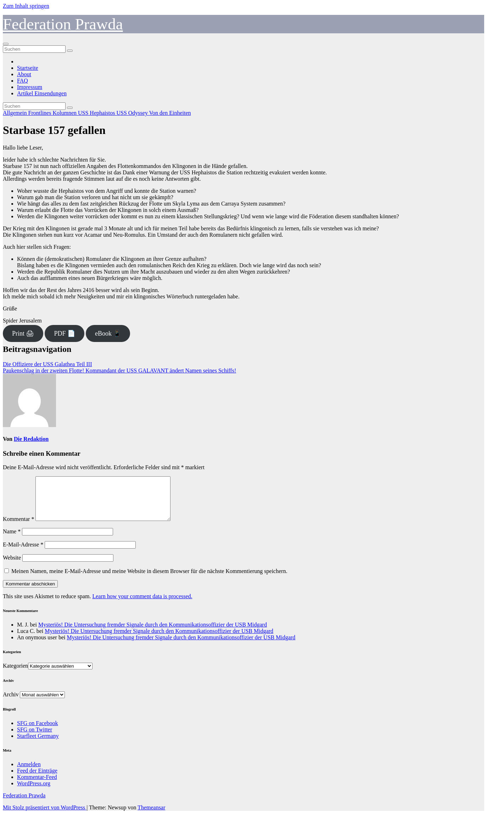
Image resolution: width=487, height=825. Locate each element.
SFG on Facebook (37, 732)
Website (12, 566)
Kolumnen (65, 113)
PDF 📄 (64, 333)
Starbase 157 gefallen (54, 130)
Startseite (27, 68)
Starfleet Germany (38, 744)
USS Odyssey (132, 113)
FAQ (22, 81)
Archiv (10, 703)
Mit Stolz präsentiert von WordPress (44, 816)
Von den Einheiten (170, 113)
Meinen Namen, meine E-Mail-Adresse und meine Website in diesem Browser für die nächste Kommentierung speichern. (149, 580)
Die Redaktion (31, 439)
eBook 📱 (108, 333)
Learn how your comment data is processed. (142, 605)
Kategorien (15, 674)
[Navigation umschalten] (6, 44)
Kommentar (18, 527)
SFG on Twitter (34, 738)
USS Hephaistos (97, 113)
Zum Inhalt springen (26, 6)
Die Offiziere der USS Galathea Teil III (47, 364)
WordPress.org (33, 792)
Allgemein (15, 113)
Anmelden (29, 773)
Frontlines (40, 113)
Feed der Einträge (37, 779)
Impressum (29, 87)
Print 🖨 (23, 333)
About (24, 74)
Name (12, 540)
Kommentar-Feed (37, 785)
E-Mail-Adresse (23, 553)
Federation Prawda (63, 24)
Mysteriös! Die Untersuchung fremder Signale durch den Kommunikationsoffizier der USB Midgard (152, 633)
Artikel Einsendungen (42, 93)
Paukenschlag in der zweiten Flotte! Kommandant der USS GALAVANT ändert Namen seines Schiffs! (119, 370)
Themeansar (151, 816)
